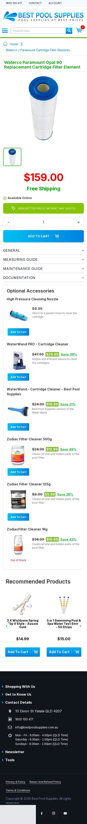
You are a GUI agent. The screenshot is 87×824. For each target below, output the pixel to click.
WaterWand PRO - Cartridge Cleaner (37, 344)
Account (55, 3)
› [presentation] (80, 626)
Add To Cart (43, 236)
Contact (35, 3)
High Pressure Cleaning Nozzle (32, 299)
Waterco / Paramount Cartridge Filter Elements (38, 50)
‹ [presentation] (6, 626)
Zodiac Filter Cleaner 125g (28, 484)
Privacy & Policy (15, 781)
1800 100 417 (14, 3)
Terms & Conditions (18, 790)
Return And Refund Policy (45, 781)
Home (14, 44)
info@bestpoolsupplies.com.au (36, 727)
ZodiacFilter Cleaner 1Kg (27, 529)
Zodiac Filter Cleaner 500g (29, 439)
